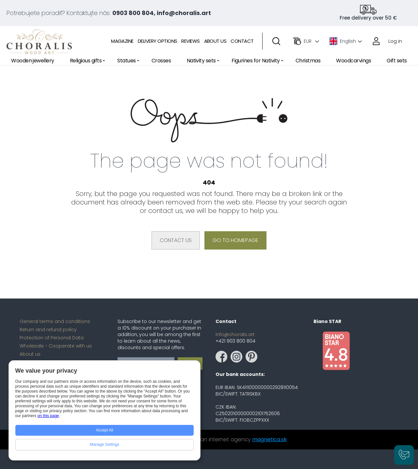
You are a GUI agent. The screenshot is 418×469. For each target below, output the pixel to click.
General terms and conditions (55, 321)
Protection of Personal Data (52, 337)
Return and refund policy (48, 329)
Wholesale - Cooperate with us (56, 346)
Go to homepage (235, 240)
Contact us (176, 240)
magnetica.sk (269, 439)
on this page (48, 415)
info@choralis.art (235, 334)
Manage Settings (104, 444)
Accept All (104, 430)
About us (30, 354)
